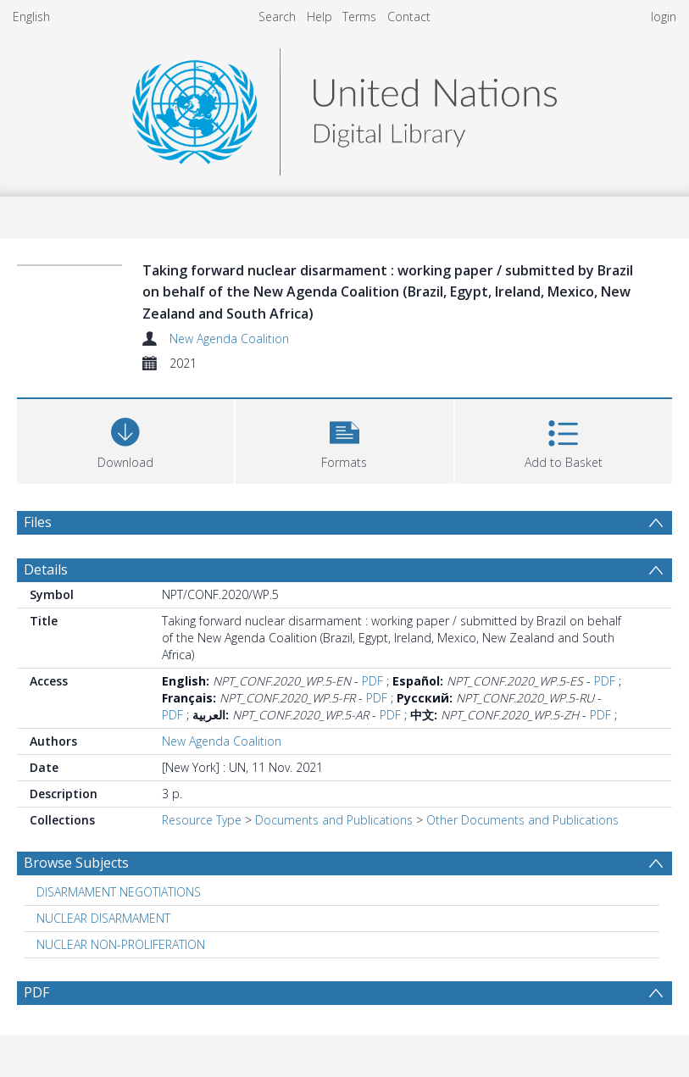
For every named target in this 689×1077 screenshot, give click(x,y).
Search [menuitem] (277, 16)
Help (319, 16)
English (31, 16)
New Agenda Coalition (229, 338)
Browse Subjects (76, 862)
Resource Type (202, 820)
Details (46, 569)
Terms (359, 16)
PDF (372, 681)
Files (38, 522)
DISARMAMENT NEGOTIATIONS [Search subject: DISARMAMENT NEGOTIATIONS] (118, 892)
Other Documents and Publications (522, 820)
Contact (409, 16)
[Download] (125, 439)
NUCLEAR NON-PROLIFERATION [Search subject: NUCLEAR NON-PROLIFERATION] (120, 944)
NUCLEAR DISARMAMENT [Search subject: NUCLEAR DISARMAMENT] (103, 918)
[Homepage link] (344, 107)
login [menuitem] (663, 16)
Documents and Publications (334, 820)
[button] (344, 439)
